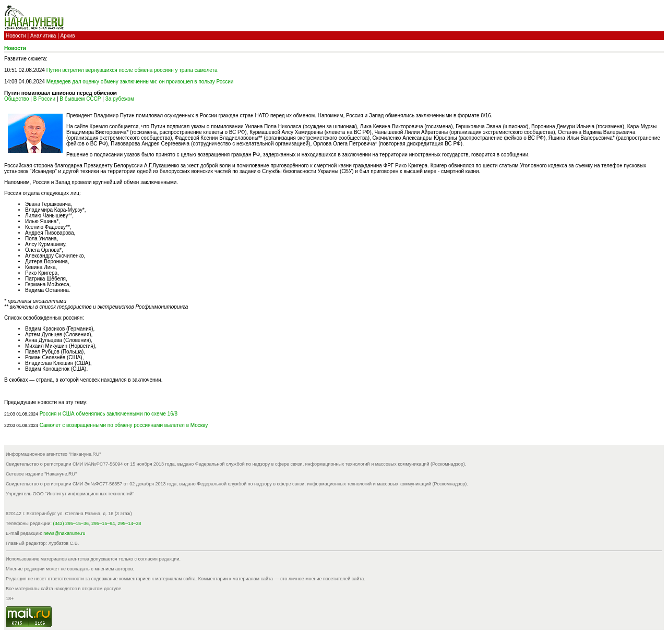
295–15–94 (103, 523)
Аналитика (43, 36)
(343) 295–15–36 (71, 523)
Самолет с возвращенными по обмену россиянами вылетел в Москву (124, 425)
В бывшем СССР (80, 99)
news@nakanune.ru (64, 533)
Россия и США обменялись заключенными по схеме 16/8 (109, 414)
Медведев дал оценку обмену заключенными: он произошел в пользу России (140, 81)
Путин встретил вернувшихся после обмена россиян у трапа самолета (132, 70)
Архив (68, 36)
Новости (16, 36)
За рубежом (119, 99)
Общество (16, 99)
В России (44, 99)
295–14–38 (129, 523)
